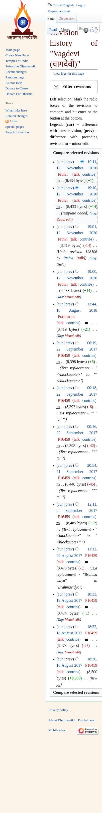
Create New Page (17, 55)
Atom (13, 121)
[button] (73, 86)
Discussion (66, 18)
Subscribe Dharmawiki (21, 66)
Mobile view (57, 730)
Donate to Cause (17, 88)
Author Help (14, 83)
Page (50, 18)
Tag (93, 213)
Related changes (17, 116)
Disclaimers (86, 720)
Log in (80, 5)
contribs (88, 174)
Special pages (15, 127)
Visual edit (63, 219)
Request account (59, 11)
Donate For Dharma (19, 94)
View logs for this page (68, 73)
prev (69, 162)
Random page (15, 77)
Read (48, 30)
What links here (16, 110)
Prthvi (68, 258)
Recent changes (16, 72)
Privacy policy (58, 710)
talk (77, 174)
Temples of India (17, 61)
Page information (17, 132)
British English (63, 5)
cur (60, 188)
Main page (13, 50)
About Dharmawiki (62, 720)
